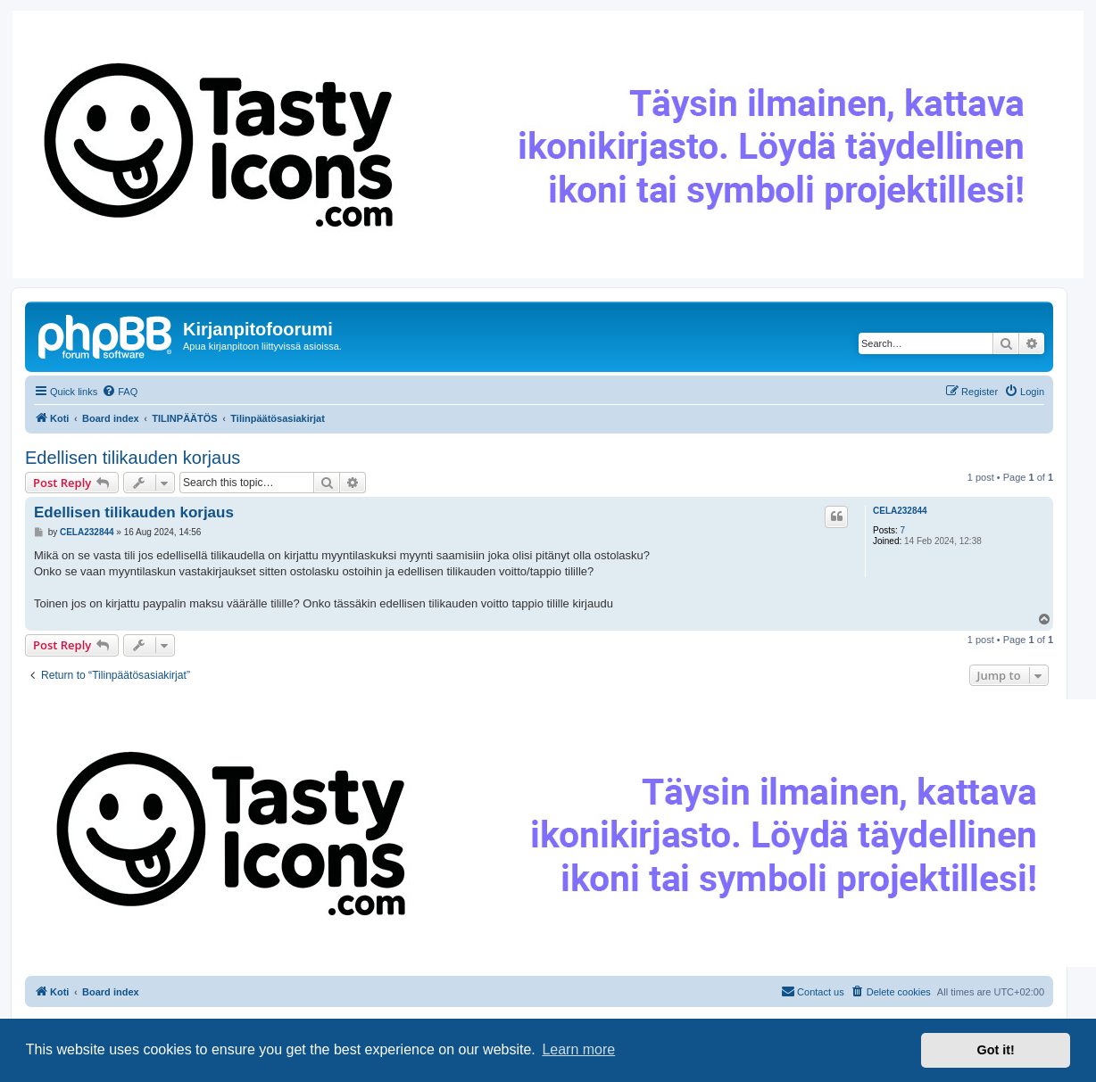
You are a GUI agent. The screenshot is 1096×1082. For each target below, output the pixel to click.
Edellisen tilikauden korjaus (132, 457)
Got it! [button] (996, 1050)
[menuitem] (119, 391)
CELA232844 (900, 511)
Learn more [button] (578, 1049)
